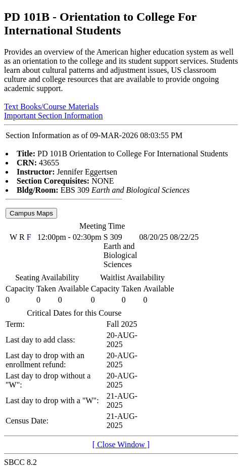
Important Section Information (53, 115)
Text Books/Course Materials (51, 106)
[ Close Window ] (121, 444)
